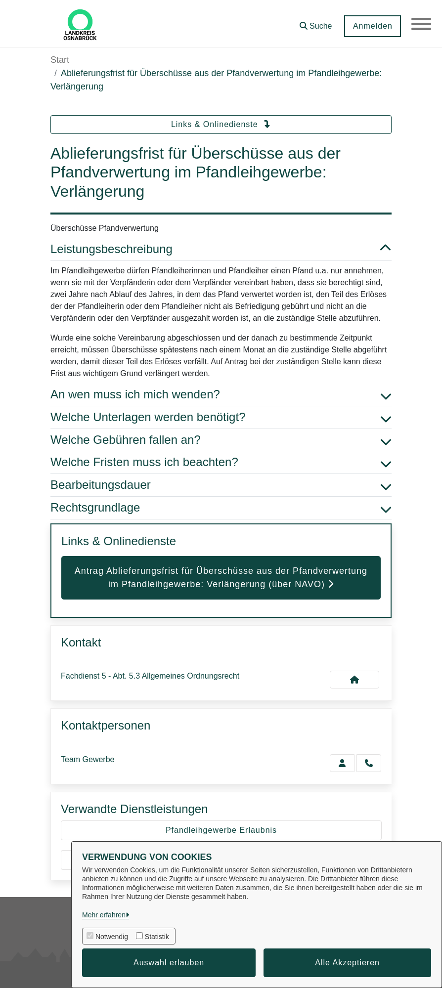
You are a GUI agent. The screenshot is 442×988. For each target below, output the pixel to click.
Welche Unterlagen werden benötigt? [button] (221, 417)
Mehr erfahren (104, 915)
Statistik (157, 937)
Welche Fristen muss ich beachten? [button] (221, 462)
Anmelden (372, 26)
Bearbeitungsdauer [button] (221, 485)
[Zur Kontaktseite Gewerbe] (342, 763)
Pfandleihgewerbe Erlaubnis (221, 830)
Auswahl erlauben (168, 962)
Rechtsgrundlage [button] (221, 508)
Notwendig (111, 937)
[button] (315, 22)
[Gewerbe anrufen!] (368, 763)
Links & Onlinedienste (221, 124)
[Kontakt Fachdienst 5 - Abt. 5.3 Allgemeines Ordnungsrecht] (354, 679)
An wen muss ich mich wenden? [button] (221, 394)
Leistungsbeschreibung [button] (221, 249)
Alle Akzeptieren (347, 962)
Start (59, 60)
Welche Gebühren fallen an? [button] (221, 440)
